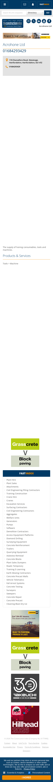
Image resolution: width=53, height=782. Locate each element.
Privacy (20, 747)
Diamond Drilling (15, 538)
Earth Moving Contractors (19, 573)
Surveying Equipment (17, 541)
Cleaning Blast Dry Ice (17, 604)
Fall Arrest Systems (15, 583)
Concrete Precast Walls (17, 576)
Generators (12, 521)
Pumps (10, 524)
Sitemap (45, 747)
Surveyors (11, 590)
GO (47, 13)
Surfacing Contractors (17, 507)
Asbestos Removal (15, 555)
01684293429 (14, 51)
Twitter (34, 21)
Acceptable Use (9, 747)
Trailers (10, 548)
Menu (4, 4)
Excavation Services (16, 504)
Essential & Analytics (13, 773)
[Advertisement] (26, 161)
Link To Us (23, 743)
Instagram (28, 21)
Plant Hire (11, 479)
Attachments (13, 486)
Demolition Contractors (17, 531)
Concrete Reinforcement (18, 545)
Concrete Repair (14, 597)
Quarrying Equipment (17, 552)
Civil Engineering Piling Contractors (23, 490)
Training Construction (17, 493)
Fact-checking (34, 743)
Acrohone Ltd (14, 44)
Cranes (10, 500)
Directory (26, 750)
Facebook (49, 21)
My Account (33, 4)
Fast (44, 4)
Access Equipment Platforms (20, 535)
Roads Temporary (15, 566)
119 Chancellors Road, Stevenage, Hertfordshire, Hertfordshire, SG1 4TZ (25, 61)
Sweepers (11, 593)
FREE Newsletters (24, 4)
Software (11, 528)
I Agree (26, 777)
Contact (7, 743)
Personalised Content (39, 773)
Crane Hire (12, 497)
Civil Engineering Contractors (20, 510)
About (14, 743)
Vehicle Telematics (15, 579)
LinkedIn (39, 21)
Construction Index (12, 23)
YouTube (44, 21)
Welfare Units (13, 517)
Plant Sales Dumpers (16, 562)
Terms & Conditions (32, 747)
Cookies (44, 743)
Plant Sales (12, 483)
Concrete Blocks (14, 559)
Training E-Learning (16, 569)
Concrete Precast (14, 600)
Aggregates (12, 514)
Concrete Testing (14, 586)
